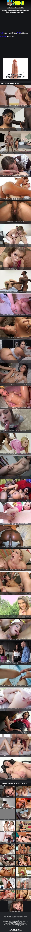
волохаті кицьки (5, 35)
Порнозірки (20, 7)
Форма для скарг (15, 929)
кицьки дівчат (13, 33)
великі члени (15, 35)
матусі (5, 33)
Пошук (15, 7)
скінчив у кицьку (23, 33)
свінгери (23, 35)
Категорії (10, 7)
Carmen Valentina (11, 36)
